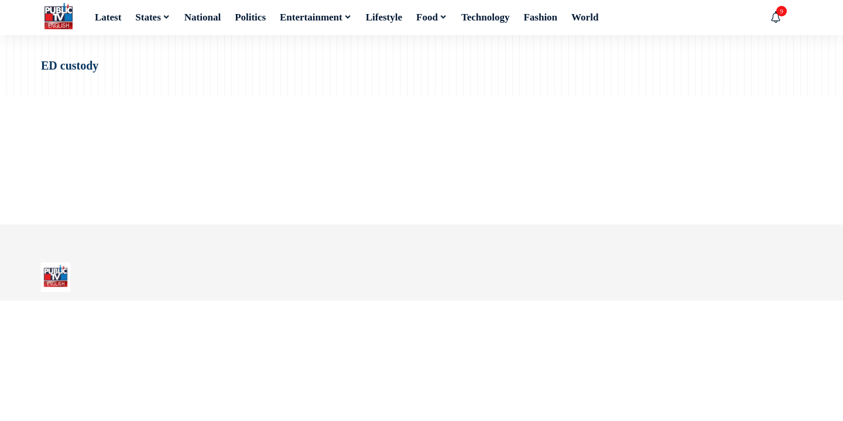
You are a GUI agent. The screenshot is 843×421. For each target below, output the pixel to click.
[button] (793, 17)
